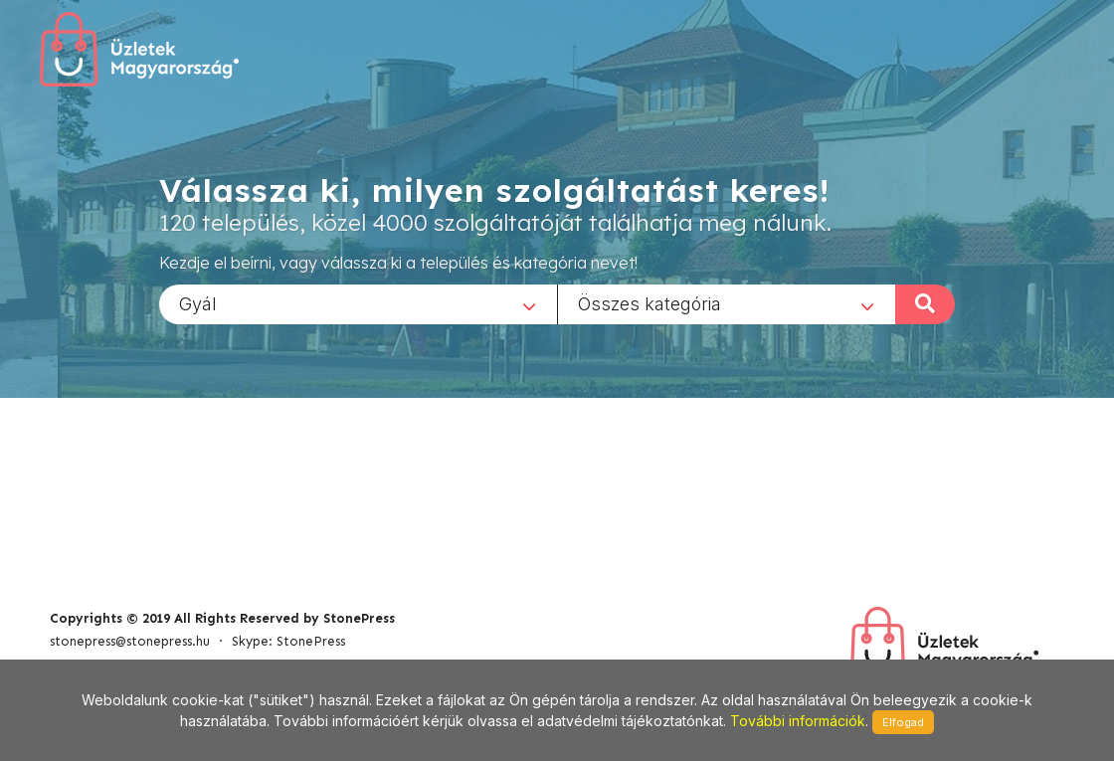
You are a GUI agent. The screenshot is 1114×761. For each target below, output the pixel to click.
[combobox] (358, 303)
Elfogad (903, 722)
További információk (797, 720)
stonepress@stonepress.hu (130, 641)
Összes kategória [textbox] (649, 302)
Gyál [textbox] (198, 302)
